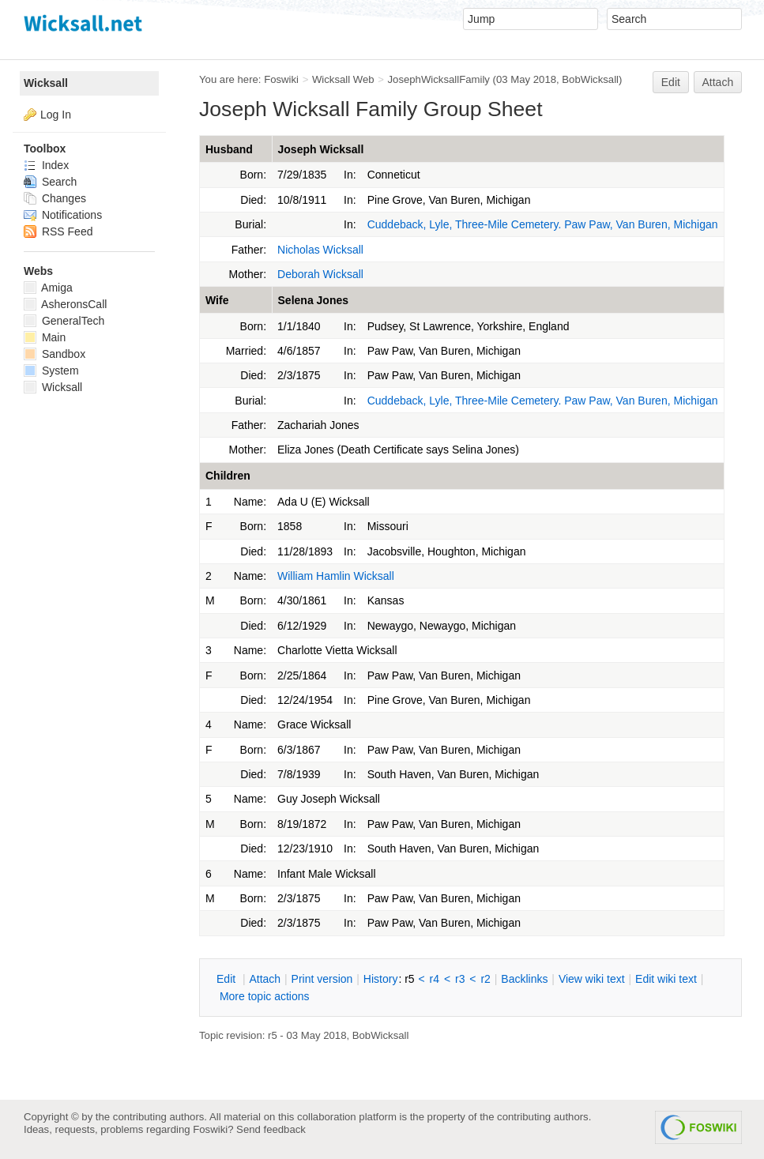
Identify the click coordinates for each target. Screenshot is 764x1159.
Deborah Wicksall (320, 274)
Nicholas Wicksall (320, 249)
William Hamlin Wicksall (335, 576)
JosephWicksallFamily (439, 79)
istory (380, 979)
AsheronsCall (65, 304)
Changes (55, 198)
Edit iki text (666, 979)
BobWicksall (590, 79)
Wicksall (46, 83)
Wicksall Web (343, 79)
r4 (434, 979)
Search (50, 181)
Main (45, 337)
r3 (460, 979)
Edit (670, 82)
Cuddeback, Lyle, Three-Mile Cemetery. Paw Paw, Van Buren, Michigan (542, 224)
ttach (264, 979)
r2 (485, 979)
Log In (55, 114)
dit (227, 979)
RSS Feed (58, 231)
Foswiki (281, 79)
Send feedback (271, 1129)
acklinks (524, 979)
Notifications (63, 215)
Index (46, 165)
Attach (718, 82)
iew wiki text (592, 979)
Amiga (48, 287)
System (51, 370)
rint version (322, 979)
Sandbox (54, 354)
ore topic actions (265, 996)
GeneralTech (64, 320)
